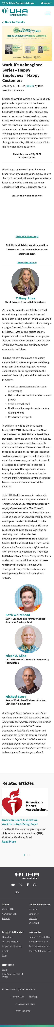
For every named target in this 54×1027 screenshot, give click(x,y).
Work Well (34, 923)
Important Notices (11, 946)
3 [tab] (30, 855)
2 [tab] (27, 855)
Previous (3, 855)
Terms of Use (17, 996)
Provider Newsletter (39, 946)
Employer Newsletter (39, 936)
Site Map (33, 996)
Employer (33, 913)
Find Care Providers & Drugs (18, 2)
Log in (45, 2)
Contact (6, 918)
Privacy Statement (25, 1003)
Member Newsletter (39, 941)
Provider (33, 918)
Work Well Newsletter (40, 950)
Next (51, 855)
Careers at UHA (9, 913)
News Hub (7, 936)
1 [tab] (24, 855)
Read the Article (27, 262)
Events (30, 86)
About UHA (7, 909)
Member (33, 909)
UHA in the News (10, 941)
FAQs (4, 969)
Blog (4, 955)
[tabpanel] (27, 816)
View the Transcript (27, 236)
